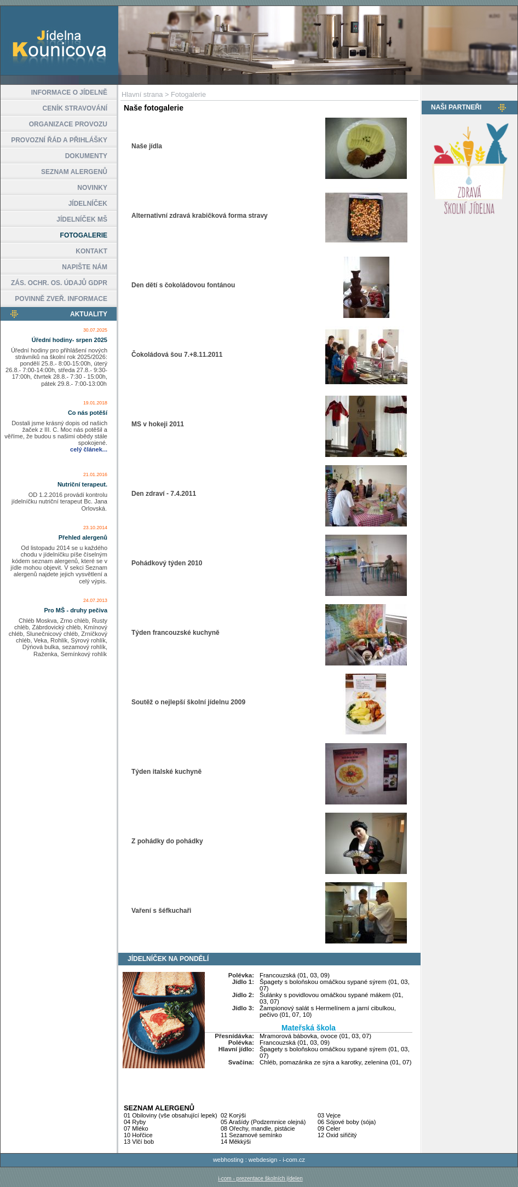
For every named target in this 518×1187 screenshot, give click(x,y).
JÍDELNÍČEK (87, 203)
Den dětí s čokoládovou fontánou (183, 285)
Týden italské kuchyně (166, 771)
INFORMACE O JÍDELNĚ (69, 92)
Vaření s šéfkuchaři (161, 910)
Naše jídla (146, 146)
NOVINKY (92, 188)
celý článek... (88, 449)
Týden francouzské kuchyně (175, 632)
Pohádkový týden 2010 (166, 563)
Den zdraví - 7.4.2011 (163, 493)
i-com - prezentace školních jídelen (260, 1179)
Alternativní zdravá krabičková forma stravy (199, 215)
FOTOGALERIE (83, 235)
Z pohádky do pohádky (167, 841)
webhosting (228, 1159)
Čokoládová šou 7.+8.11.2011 (176, 354)
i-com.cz (294, 1159)
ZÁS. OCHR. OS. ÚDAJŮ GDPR (59, 283)
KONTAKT (91, 251)
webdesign (263, 1159)
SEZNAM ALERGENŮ (74, 172)
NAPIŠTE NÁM (84, 267)
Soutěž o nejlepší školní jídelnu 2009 (188, 702)
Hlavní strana (142, 94)
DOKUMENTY (86, 156)
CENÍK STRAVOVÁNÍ (75, 108)
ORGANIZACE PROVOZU (68, 124)
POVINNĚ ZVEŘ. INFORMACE (61, 299)
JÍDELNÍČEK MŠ (81, 219)
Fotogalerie (188, 94)
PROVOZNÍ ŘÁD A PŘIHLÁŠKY (59, 140)
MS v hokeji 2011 (157, 424)
